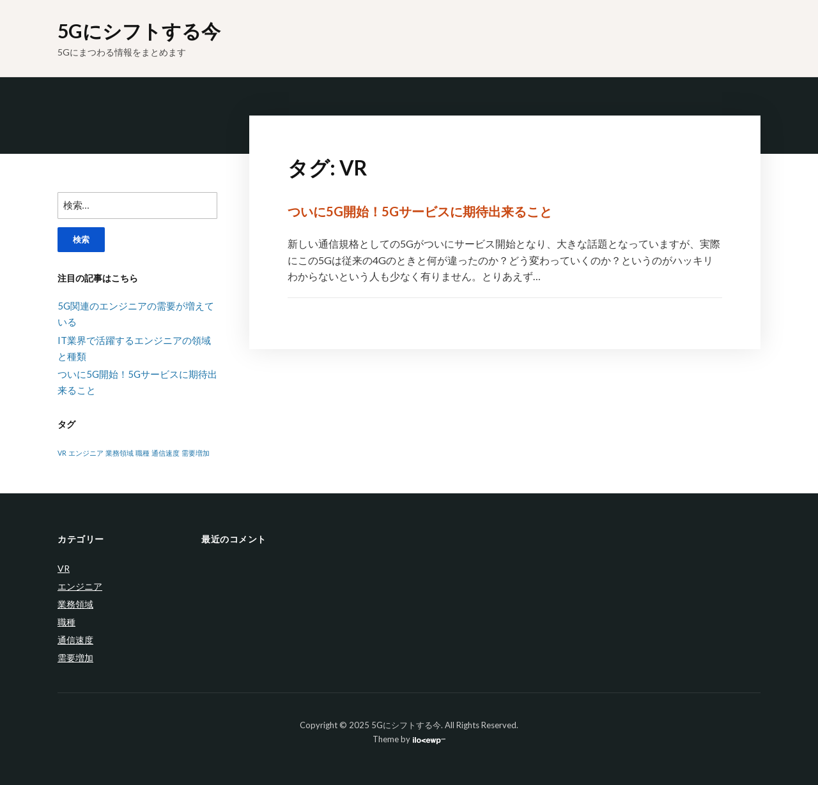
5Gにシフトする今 (139, 30)
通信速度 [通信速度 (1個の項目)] (165, 453)
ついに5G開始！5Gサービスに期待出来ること (420, 211)
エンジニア (80, 586)
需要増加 (75, 657)
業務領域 (75, 604)
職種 (66, 622)
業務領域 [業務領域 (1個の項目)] (119, 453)
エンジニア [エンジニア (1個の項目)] (86, 453)
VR (64, 568)
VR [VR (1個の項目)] (62, 453)
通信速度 (75, 639)
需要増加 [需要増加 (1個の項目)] (195, 453)
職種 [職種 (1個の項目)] (142, 453)
